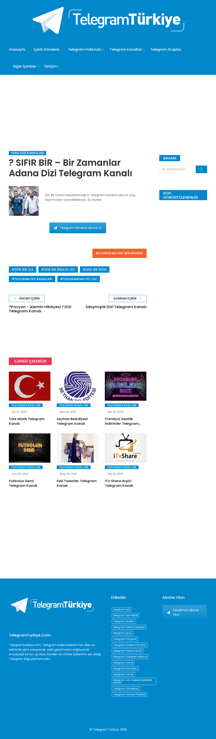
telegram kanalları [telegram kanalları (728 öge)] (125, 668)
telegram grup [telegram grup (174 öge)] (122, 633)
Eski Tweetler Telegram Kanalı (77, 483)
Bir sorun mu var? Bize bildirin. (119, 253)
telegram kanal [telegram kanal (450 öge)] (123, 662)
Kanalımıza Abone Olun (183, 612)
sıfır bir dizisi (96, 269)
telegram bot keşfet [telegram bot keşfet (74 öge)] (125, 615)
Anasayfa (17, 49)
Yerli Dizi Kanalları (27, 153)
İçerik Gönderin (46, 49)
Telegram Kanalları (126, 49)
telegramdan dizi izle (80, 279)
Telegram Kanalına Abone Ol (78, 228)
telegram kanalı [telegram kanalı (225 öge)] (123, 674)
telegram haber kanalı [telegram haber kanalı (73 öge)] (127, 651)
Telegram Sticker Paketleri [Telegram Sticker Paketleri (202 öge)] (129, 694)
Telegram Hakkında (84, 49)
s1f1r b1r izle (23, 269)
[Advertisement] (108, 106)
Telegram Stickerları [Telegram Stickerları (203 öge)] (126, 688)
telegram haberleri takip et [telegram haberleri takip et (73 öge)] (130, 656)
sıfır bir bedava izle (59, 269)
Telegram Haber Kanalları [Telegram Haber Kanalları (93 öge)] (129, 645)
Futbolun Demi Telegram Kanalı (23, 483)
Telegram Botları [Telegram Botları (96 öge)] (124, 621)
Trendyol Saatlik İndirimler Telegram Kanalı (122, 424)
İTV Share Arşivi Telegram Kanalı (119, 483)
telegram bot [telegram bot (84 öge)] (121, 609)
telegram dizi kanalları (33, 279)
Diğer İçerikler (24, 66)
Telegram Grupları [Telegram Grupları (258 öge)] (125, 639)
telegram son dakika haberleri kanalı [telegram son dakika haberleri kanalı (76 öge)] (132, 681)
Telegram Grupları (165, 49)
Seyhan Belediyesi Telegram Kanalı (72, 421)
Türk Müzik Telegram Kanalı (27, 421)
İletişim (51, 66)
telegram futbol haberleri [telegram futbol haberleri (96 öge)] (129, 627)
